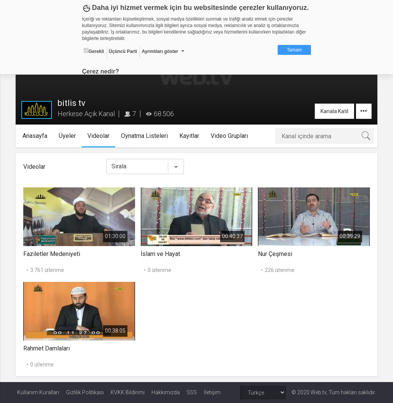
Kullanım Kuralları (38, 392)
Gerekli (94, 51)
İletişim (212, 392)
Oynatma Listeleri (145, 135)
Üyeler (68, 135)
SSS (192, 392)
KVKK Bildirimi (128, 392)
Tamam (294, 50)
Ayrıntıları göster (160, 51)
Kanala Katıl (333, 111)
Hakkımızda (165, 392)
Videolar (100, 135)
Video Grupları (231, 135)
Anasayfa (36, 135)
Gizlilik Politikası (85, 392)
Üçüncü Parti (123, 51)
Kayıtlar (191, 135)
